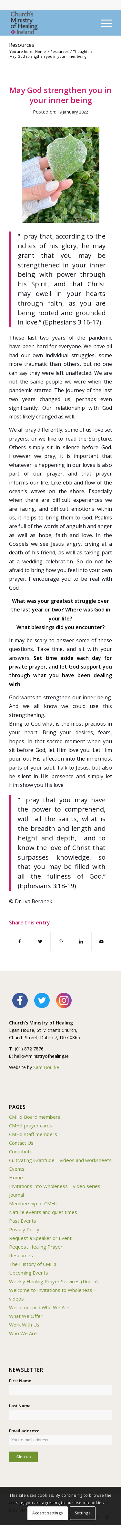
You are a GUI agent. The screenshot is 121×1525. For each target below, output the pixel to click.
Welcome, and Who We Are (39, 1307)
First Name (20, 1381)
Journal (16, 1195)
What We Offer (26, 1316)
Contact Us (21, 1143)
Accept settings (47, 1513)
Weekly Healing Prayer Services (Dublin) (53, 1281)
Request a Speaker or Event (40, 1238)
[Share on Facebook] (19, 941)
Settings (83, 1513)
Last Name (20, 1406)
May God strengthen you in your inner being (60, 95)
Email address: (60, 1436)
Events (17, 1169)
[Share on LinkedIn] (81, 941)
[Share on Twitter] (40, 941)
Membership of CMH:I (33, 1203)
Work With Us (24, 1324)
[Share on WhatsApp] (61, 941)
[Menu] (103, 23)
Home (16, 1177)
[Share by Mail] (102, 941)
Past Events (22, 1220)
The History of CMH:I (32, 1264)
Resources (21, 44)
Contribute (21, 1151)
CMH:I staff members (33, 1134)
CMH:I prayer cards (30, 1125)
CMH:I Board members (34, 1117)
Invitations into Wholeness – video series (54, 1186)
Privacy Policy (24, 1229)
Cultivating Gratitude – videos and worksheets (60, 1160)
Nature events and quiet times (43, 1212)
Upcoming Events (28, 1272)
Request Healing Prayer (36, 1246)
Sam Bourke (46, 1067)
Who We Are (23, 1333)
